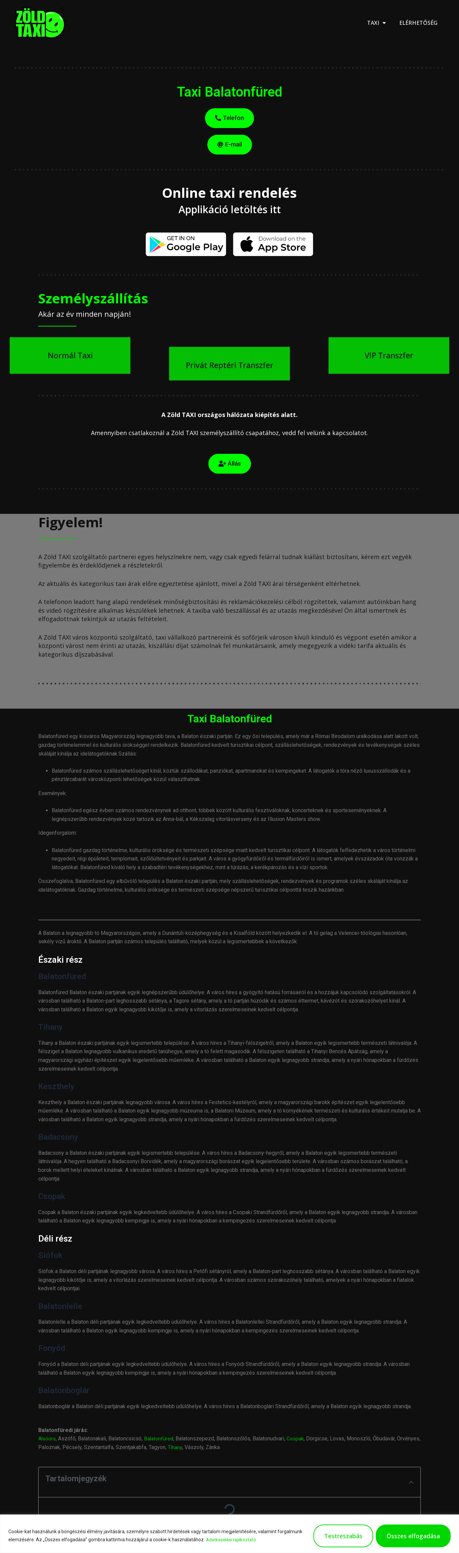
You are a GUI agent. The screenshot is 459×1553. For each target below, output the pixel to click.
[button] (411, 1482)
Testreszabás (343, 1536)
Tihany (200, 1447)
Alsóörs (47, 1438)
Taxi (376, 23)
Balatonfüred (160, 1438)
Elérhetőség (418, 22)
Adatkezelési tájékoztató (232, 1540)
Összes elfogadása (413, 1536)
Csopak (297, 1438)
